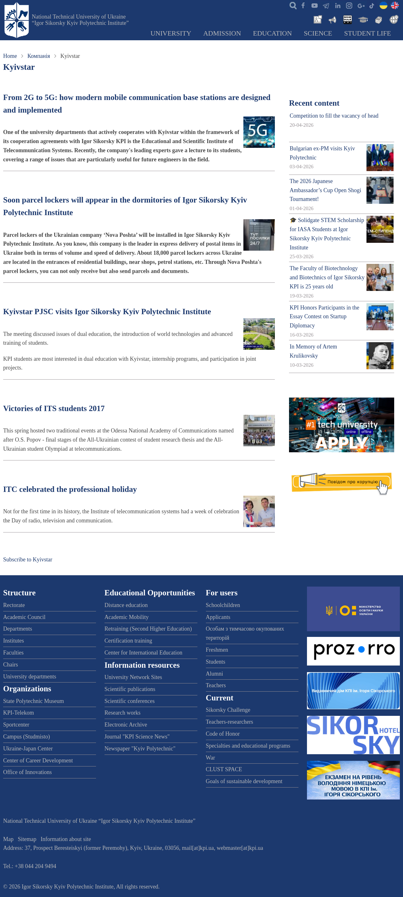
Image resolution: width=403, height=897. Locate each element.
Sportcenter (16, 725)
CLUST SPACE (224, 769)
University (170, 33)
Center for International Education (143, 652)
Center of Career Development (38, 760)
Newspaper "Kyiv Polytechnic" (140, 748)
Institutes (13, 641)
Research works (122, 713)
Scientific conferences (130, 701)
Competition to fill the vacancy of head (334, 116)
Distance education (126, 605)
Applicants (218, 617)
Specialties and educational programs (248, 746)
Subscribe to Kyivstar (27, 559)
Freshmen (217, 650)
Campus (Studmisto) (26, 736)
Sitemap (27, 839)
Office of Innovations (27, 772)
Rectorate (14, 605)
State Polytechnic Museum (33, 701)
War (210, 758)
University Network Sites (133, 677)
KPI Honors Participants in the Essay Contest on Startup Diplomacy (324, 316)
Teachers (216, 685)
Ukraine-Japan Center (28, 748)
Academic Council (24, 617)
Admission (222, 33)
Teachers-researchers (229, 722)
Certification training (128, 641)
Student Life (367, 33)
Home (10, 56)
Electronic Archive (126, 725)
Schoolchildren (223, 605)
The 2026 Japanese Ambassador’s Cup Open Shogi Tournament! (325, 190)
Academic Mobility (127, 617)
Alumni (214, 674)
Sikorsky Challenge (228, 710)
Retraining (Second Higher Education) (148, 629)
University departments (29, 676)
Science (318, 33)
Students (215, 662)
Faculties (13, 652)
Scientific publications (130, 689)
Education (272, 33)
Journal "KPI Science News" (137, 736)
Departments (17, 629)
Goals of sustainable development (244, 781)
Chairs (10, 664)
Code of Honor (223, 734)
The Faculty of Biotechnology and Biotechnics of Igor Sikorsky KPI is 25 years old (327, 277)
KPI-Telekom (18, 713)
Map (8, 839)
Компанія (38, 56)
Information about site (66, 839)
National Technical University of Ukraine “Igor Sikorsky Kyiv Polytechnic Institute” (80, 20)
